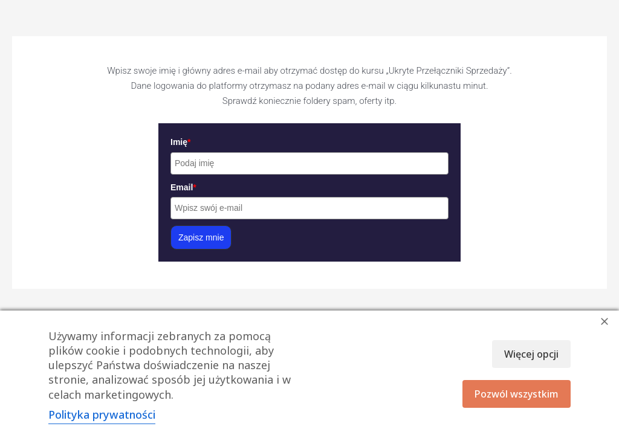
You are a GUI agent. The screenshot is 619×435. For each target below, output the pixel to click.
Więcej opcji (531, 354)
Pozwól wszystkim (517, 394)
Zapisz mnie (201, 237)
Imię (180, 142)
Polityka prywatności (101, 414)
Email (183, 187)
